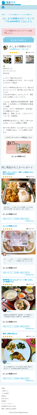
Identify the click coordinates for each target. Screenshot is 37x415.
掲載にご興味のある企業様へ (9, 408)
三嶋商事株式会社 (29, 221)
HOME (3, 388)
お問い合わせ (5, 398)
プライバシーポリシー (7, 403)
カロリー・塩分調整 (13, 218)
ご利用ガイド (5, 391)
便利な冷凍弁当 (25, 218)
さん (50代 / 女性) (19, 49)
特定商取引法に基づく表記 (8, 406)
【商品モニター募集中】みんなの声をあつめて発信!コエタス (8, 2)
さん (9, 204)
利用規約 (3, 401)
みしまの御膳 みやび (10, 226)
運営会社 (3, 396)
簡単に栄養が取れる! (10, 334)
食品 (5, 218)
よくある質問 (5, 393)
